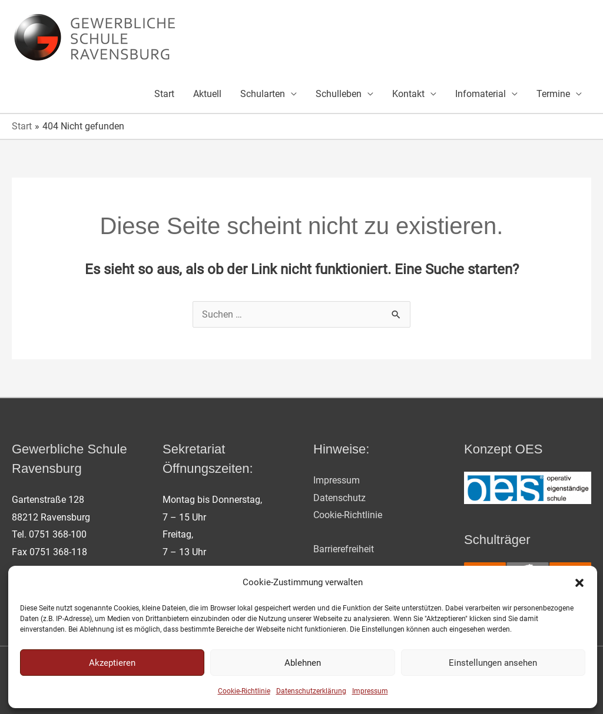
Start (164, 93)
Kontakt (408, 93)
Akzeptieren (112, 663)
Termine (553, 93)
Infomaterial (480, 93)
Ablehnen (302, 663)
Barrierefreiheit (343, 549)
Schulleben (339, 93)
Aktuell (207, 93)
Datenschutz (339, 497)
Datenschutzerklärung (311, 691)
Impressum (370, 691)
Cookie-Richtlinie (244, 691)
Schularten (262, 93)
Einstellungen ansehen (493, 663)
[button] (579, 583)
